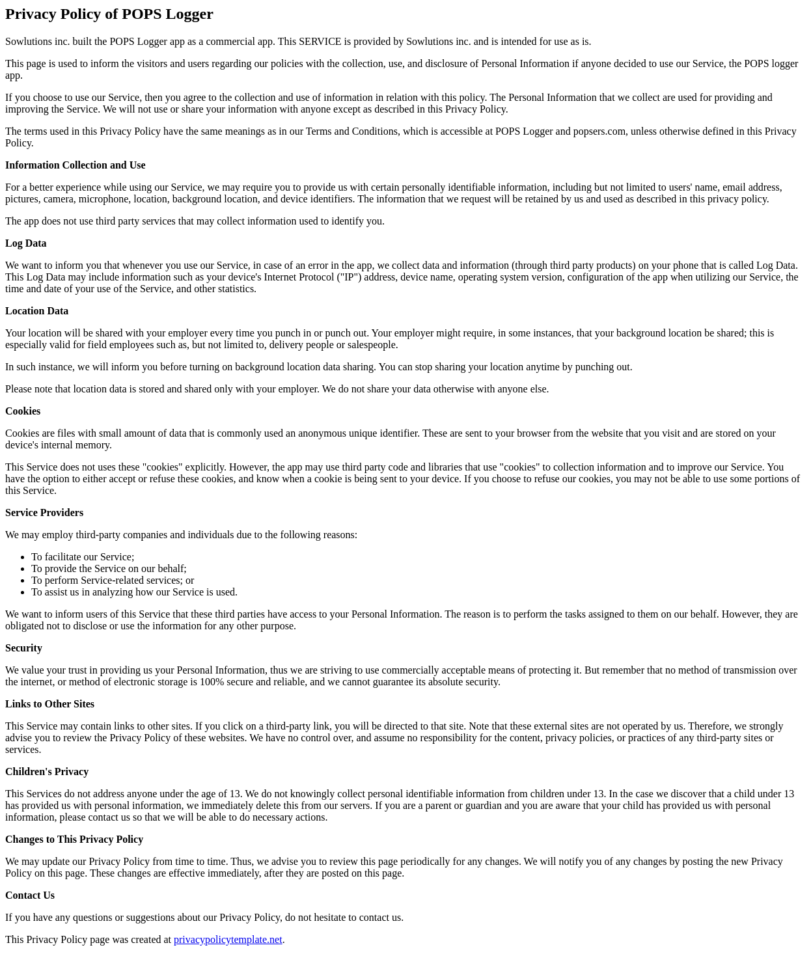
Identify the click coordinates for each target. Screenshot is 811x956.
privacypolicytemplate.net (228, 939)
